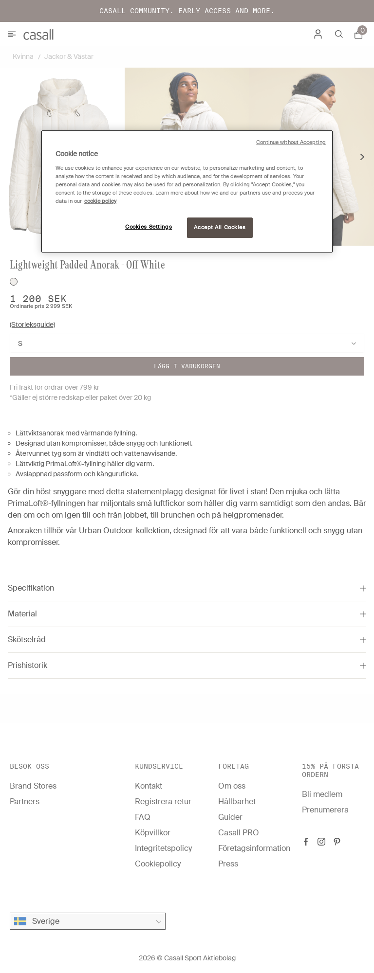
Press (228, 864)
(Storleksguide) (32, 324)
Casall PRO (238, 833)
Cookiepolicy (158, 864)
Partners (24, 801)
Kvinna (23, 56)
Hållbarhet (237, 801)
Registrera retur (163, 801)
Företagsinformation (254, 848)
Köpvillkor (152, 833)
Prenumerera (325, 810)
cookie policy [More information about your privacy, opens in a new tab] (100, 201)
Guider (230, 817)
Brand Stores (33, 786)
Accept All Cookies (219, 227)
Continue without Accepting (291, 142)
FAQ (142, 817)
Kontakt (148, 786)
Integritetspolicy (163, 848)
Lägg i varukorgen (187, 366)
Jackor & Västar (69, 56)
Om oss (231, 786)
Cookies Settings (148, 227)
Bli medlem (322, 794)
